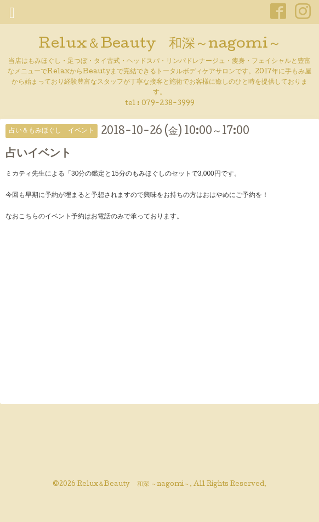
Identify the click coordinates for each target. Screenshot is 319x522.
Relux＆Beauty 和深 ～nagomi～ (133, 485)
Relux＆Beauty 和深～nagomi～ (159, 44)
